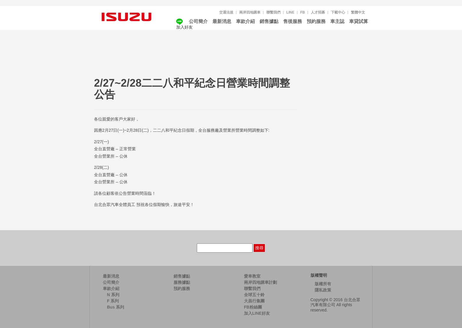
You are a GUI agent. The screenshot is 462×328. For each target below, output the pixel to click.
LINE (290, 12)
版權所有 (323, 283)
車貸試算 (358, 21)
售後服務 (292, 21)
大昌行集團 (254, 301)
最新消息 (221, 21)
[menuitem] (358, 12)
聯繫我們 (273, 12)
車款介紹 (245, 21)
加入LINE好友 (257, 313)
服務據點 (182, 282)
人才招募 (318, 12)
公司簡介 (198, 21)
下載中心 (338, 12)
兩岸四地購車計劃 (260, 282)
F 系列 (113, 301)
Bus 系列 (115, 307)
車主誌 (337, 21)
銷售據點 (269, 21)
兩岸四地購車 (249, 12)
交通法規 (226, 12)
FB (302, 12)
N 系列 (113, 294)
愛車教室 (252, 276)
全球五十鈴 (254, 294)
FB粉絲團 (253, 307)
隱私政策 (323, 290)
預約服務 (316, 21)
